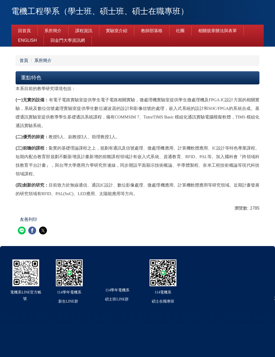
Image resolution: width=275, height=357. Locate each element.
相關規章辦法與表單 (217, 30)
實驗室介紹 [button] (116, 30)
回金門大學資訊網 (67, 40)
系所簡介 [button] (52, 30)
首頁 (24, 60)
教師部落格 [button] (151, 30)
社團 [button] (180, 30)
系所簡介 (43, 60)
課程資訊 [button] (83, 30)
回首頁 (24, 30)
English (27, 40)
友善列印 (28, 219)
